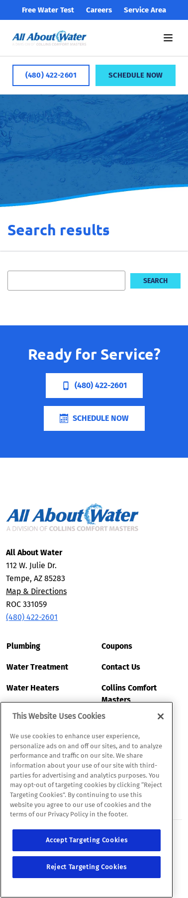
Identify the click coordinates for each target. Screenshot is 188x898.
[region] (86, 799)
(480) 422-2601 (51, 75)
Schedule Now (135, 75)
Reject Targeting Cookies (86, 867)
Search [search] (155, 281)
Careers (99, 9)
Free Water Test (48, 9)
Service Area (145, 9)
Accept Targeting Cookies (87, 840)
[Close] (161, 716)
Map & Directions (36, 591)
